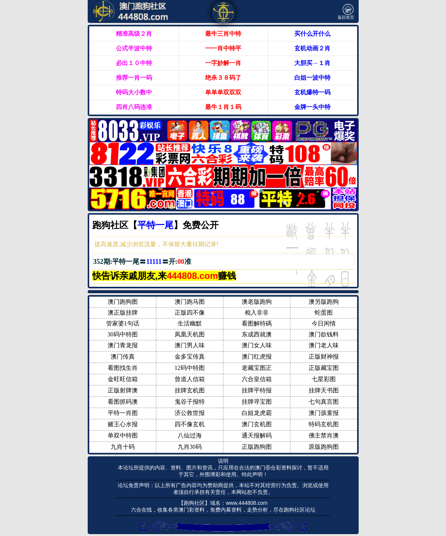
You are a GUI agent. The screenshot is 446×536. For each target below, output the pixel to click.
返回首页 (346, 12)
